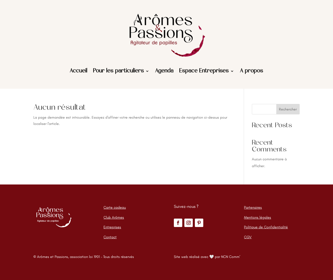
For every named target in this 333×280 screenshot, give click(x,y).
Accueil (78, 71)
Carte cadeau (114, 207)
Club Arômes (113, 217)
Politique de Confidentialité (266, 227)
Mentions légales (257, 217)
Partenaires (253, 207)
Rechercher (288, 109)
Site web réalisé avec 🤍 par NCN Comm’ (207, 257)
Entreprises (112, 227)
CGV (248, 237)
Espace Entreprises (204, 71)
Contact (110, 237)
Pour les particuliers (118, 71)
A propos (251, 71)
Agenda (164, 71)
